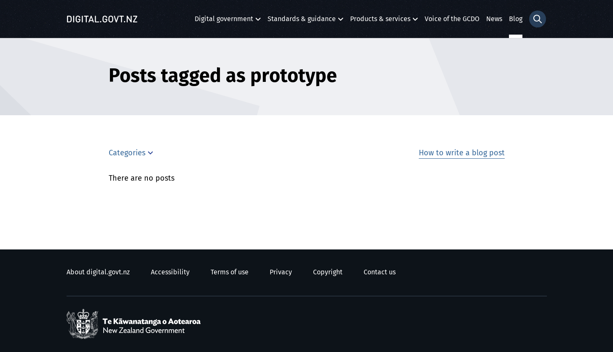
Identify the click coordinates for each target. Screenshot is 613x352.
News (494, 19)
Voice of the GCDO (452, 19)
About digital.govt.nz (98, 272)
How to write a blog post (462, 153)
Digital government (224, 21)
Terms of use (230, 272)
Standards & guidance (302, 21)
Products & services (380, 21)
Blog (515, 19)
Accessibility (170, 272)
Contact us (380, 272)
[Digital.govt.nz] (102, 19)
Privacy (281, 272)
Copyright (328, 272)
